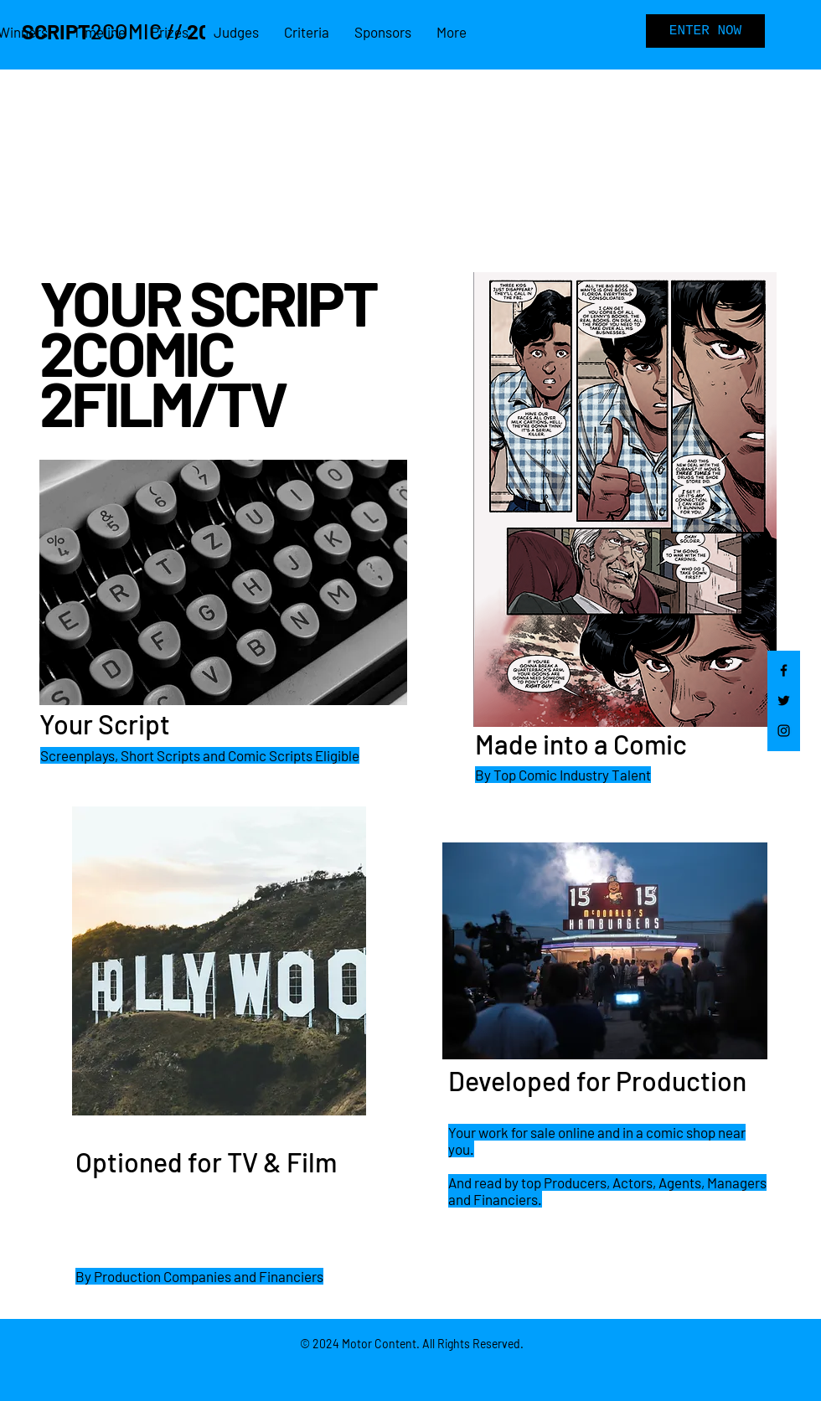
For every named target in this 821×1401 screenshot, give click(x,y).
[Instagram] (784, 731)
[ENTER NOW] (705, 31)
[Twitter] (784, 700)
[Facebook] (784, 670)
